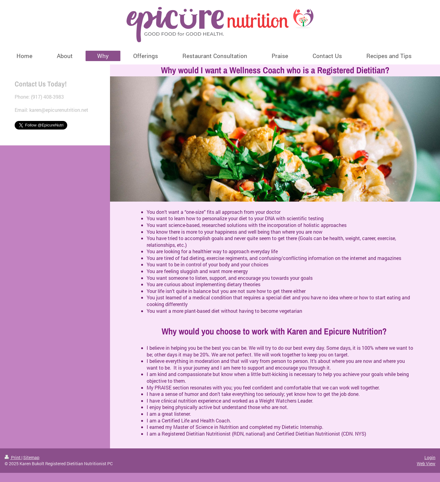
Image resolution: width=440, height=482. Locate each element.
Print (13, 457)
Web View (426, 463)
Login (429, 457)
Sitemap (31, 457)
